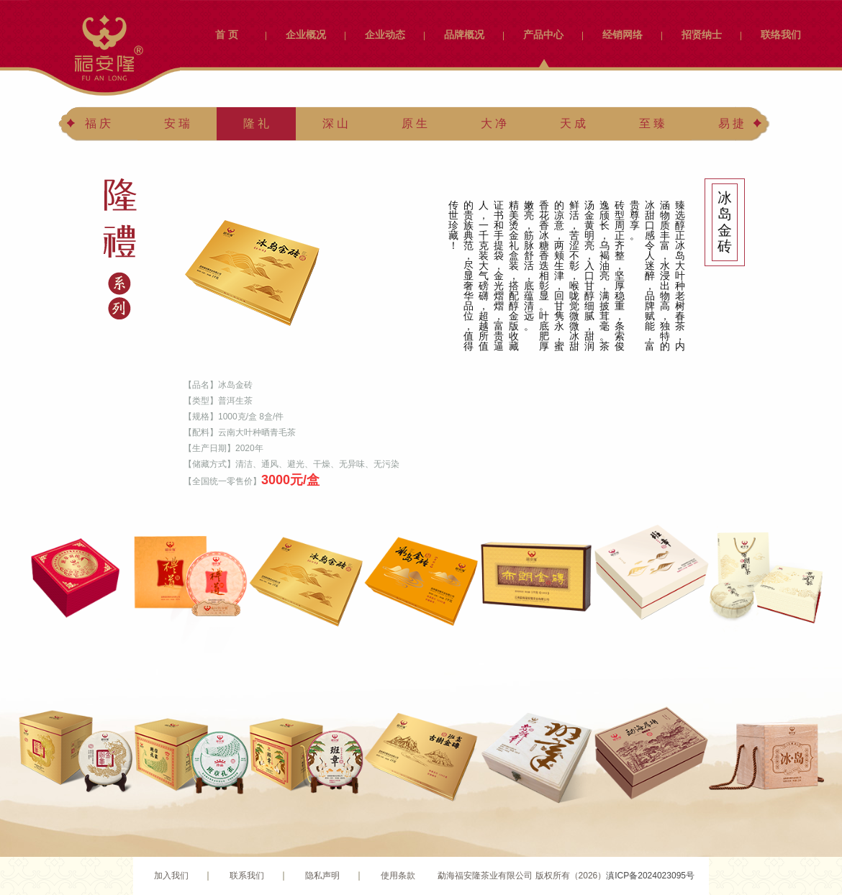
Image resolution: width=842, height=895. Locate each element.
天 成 (573, 123)
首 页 (226, 34)
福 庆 (98, 123)
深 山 (335, 123)
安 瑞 (177, 123)
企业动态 (385, 34)
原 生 (414, 123)
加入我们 (171, 876)
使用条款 (398, 876)
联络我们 (781, 34)
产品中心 (543, 34)
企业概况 (306, 34)
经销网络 (622, 34)
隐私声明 (322, 876)
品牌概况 (464, 34)
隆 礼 (256, 123)
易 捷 (731, 123)
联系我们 (247, 876)
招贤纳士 (702, 34)
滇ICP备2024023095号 (650, 876)
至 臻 (652, 123)
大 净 (494, 123)
